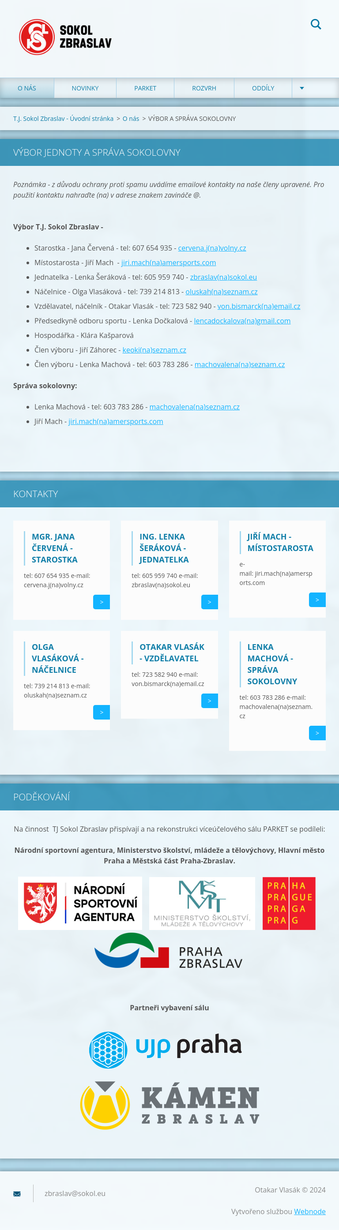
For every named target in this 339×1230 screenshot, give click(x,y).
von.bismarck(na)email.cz (259, 306)
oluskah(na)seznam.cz (221, 291)
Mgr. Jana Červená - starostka (55, 548)
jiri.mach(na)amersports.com (168, 262)
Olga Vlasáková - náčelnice (57, 658)
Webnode (310, 1211)
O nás (27, 88)
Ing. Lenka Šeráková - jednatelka (163, 548)
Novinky (85, 88)
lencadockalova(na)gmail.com (242, 321)
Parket (145, 88)
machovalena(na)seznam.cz (240, 364)
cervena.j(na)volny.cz (212, 248)
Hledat (316, 26)
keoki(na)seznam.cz (155, 350)
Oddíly (263, 88)
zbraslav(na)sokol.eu (223, 277)
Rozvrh (204, 88)
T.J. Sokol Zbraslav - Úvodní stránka (63, 118)
